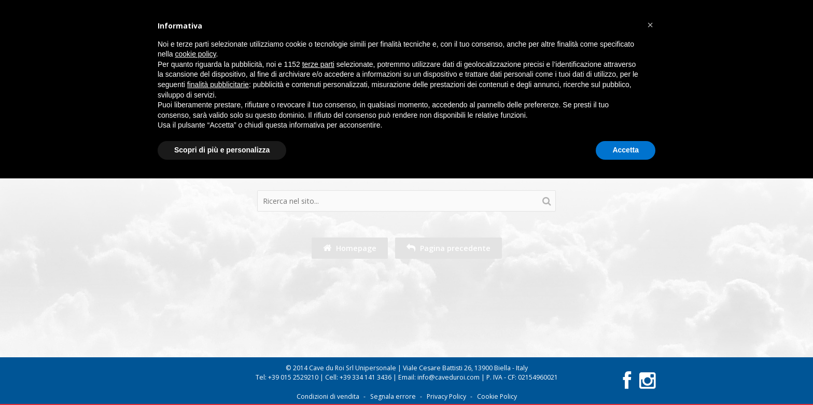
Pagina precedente (448, 248)
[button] (650, 25)
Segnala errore (393, 396)
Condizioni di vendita (328, 396)
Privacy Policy (446, 396)
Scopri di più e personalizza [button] (222, 150)
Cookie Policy (497, 396)
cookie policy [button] (195, 54)
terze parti (318, 64)
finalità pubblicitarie (218, 84)
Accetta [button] (625, 150)
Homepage (349, 248)
